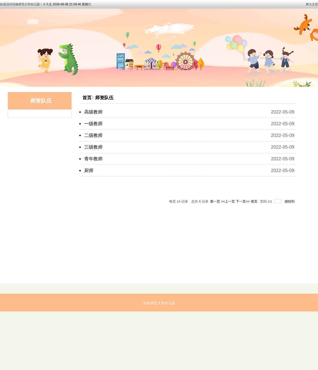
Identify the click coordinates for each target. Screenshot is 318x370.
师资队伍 (104, 97)
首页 (87, 97)
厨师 (88, 170)
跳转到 (290, 201)
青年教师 (93, 158)
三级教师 (93, 147)
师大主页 (312, 4)
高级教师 (93, 112)
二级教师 (93, 135)
